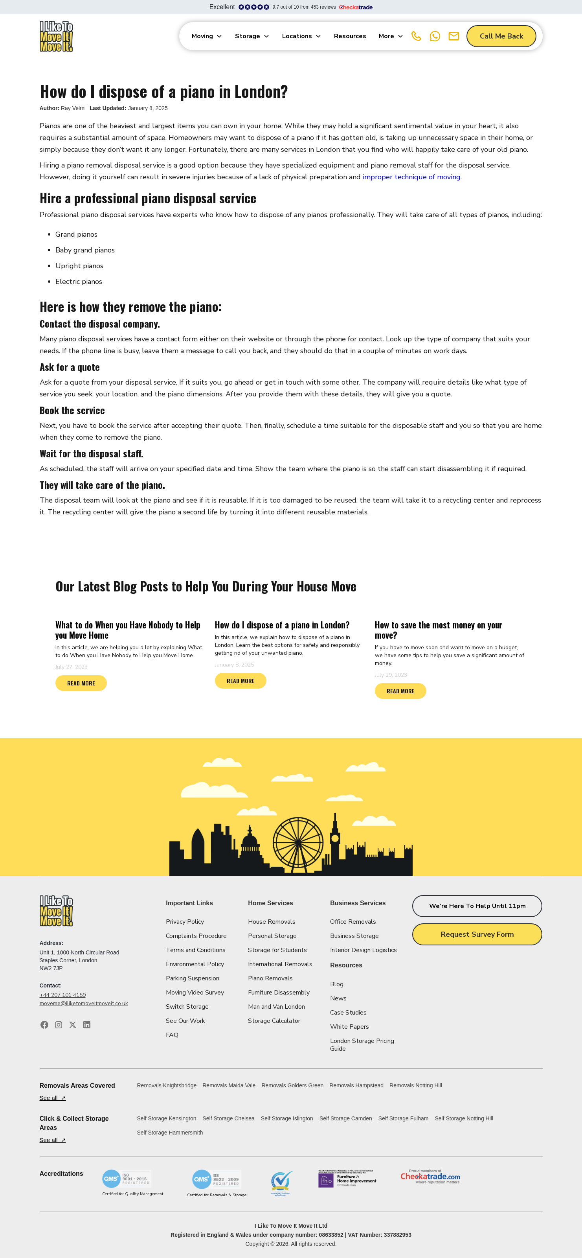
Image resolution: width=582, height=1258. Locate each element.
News (338, 998)
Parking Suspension (192, 978)
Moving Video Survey (195, 992)
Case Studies (348, 1012)
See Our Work (185, 1021)
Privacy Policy (185, 921)
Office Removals (353, 921)
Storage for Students (277, 950)
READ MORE (81, 683)
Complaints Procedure (196, 936)
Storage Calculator (274, 1021)
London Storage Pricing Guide (362, 1045)
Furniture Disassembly (279, 992)
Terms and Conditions (196, 950)
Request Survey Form (477, 934)
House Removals (272, 921)
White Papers (349, 1026)
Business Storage (354, 936)
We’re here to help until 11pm (477, 906)
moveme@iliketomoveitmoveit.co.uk (84, 1003)
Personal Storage (272, 936)
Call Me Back (501, 36)
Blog (336, 984)
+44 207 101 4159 (63, 995)
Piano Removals (270, 978)
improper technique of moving (412, 177)
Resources (350, 36)
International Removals (280, 964)
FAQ (172, 1035)
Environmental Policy (195, 964)
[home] (56, 36)
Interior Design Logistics (363, 950)
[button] (207, 36)
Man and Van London (276, 1006)
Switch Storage (187, 1006)
